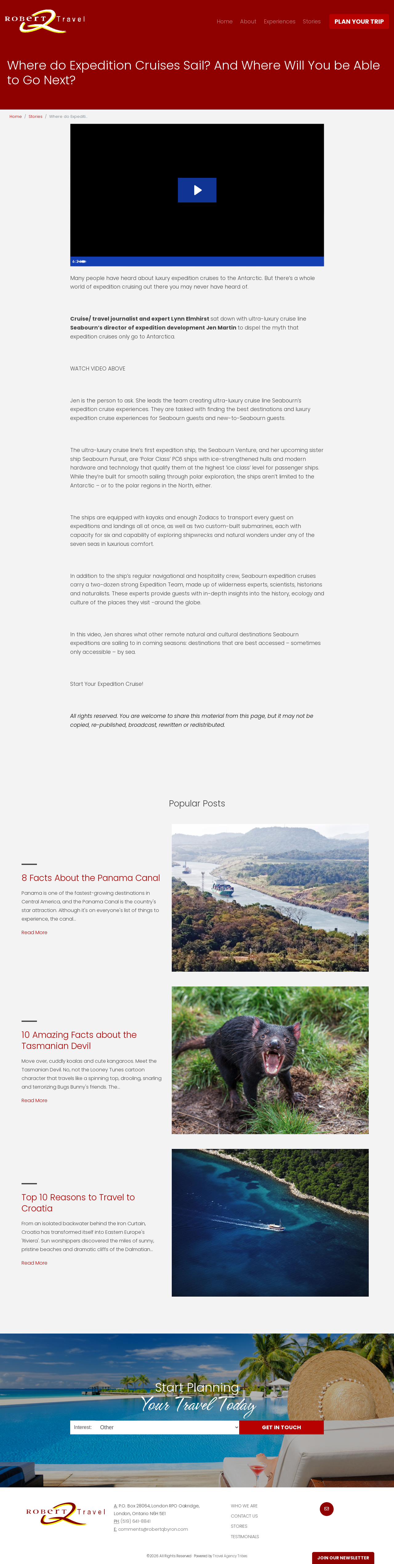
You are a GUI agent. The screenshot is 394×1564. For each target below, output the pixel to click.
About (248, 21)
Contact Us (244, 1516)
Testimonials (245, 1537)
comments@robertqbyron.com (153, 1529)
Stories (312, 21)
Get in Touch (281, 1427)
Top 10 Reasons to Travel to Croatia (78, 1202)
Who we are (244, 1506)
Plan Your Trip (359, 21)
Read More (34, 932)
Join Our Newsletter (343, 1558)
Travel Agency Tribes (230, 1556)
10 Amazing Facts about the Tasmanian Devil (79, 1040)
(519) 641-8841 (135, 1521)
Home (225, 21)
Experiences (280, 21)
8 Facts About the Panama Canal (91, 878)
